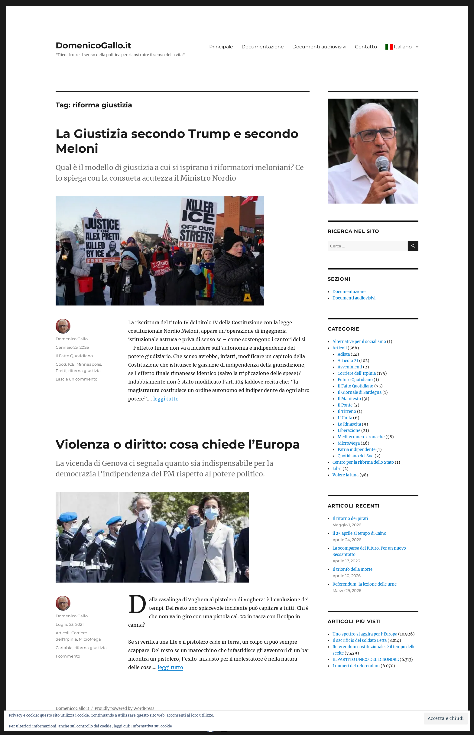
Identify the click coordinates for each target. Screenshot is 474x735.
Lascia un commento (76, 379)
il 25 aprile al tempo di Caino (359, 533)
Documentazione (263, 47)
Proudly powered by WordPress (124, 708)
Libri (337, 468)
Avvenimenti (350, 367)
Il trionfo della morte (352, 569)
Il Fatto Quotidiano (74, 355)
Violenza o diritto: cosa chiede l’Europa (178, 444)
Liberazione (349, 430)
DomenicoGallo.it (93, 45)
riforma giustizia (84, 370)
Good (61, 364)
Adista (344, 354)
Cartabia (64, 647)
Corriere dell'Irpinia (357, 373)
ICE (71, 364)
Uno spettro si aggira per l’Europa (365, 634)
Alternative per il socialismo (359, 341)
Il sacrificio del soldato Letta (360, 640)
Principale (221, 47)
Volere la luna (346, 475)
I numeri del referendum (356, 665)
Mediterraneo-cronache (361, 436)
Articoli (63, 632)
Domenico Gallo (72, 338)
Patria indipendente (356, 449)
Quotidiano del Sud (356, 456)
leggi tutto (166, 399)
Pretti (61, 370)
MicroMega (90, 639)
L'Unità (345, 417)
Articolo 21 (348, 360)
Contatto (366, 47)
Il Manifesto (349, 398)
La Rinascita (349, 424)
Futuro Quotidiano (355, 379)
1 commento (68, 656)
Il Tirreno (347, 411)
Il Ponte (345, 405)
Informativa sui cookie (151, 726)
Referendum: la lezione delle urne (365, 584)
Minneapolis (88, 364)
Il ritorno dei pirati (350, 518)
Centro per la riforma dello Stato (363, 462)
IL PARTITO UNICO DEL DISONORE (366, 659)
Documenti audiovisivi (319, 47)
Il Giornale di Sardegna (359, 392)
